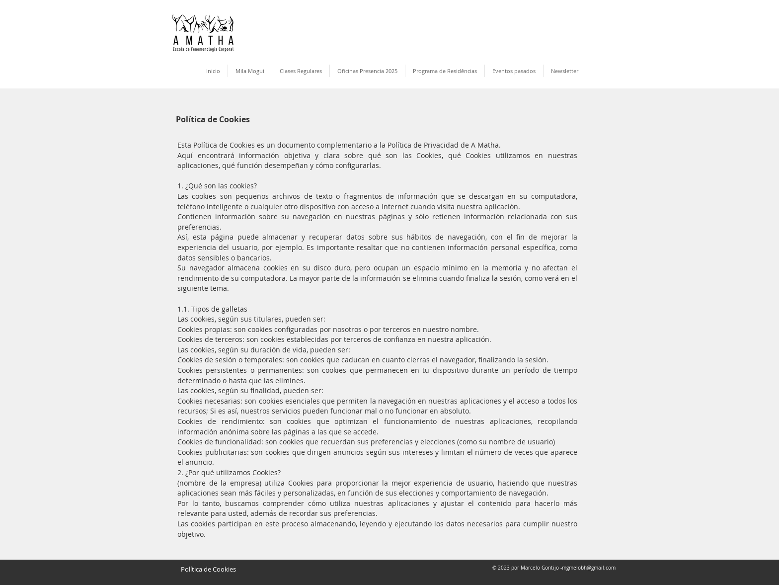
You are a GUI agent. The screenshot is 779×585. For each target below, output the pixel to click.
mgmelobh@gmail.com (589, 568)
